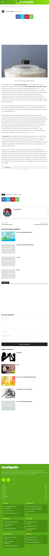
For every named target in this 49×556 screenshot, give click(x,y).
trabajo (39, 88)
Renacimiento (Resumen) (10, 528)
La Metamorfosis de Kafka (24, 389)
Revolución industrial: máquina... (11, 545)
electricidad (31, 132)
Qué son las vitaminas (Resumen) (26, 377)
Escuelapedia (10, 11)
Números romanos (8, 510)
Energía (15, 194)
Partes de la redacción (32, 526)
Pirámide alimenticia (31, 537)
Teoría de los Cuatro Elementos (34, 506)
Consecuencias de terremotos (34, 542)
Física (20, 194)
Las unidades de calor (6, 224)
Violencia (19, 352)
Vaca (17, 270)
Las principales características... (11, 521)
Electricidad (9, 194)
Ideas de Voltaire (31, 511)
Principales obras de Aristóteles (34, 509)
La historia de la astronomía (41, 224)
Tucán (18, 257)
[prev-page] (2, 413)
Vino (17, 364)
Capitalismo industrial (32, 539)
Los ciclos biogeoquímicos (24, 232)
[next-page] (5, 413)
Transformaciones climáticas (25, 244)
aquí (34, 474)
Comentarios (7, 167)
